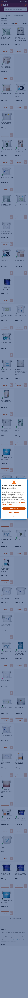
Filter (13, 23)
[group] (7, 45)
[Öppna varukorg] (26, 5)
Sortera (4, 23)
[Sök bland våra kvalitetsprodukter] (14, 9)
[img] (7, 31)
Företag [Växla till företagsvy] (22, 1)
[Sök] (25, 9)
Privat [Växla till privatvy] (25, 1)
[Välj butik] (4, 1)
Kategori (23, 23)
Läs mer (3, 944)
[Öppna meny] (2, 9)
